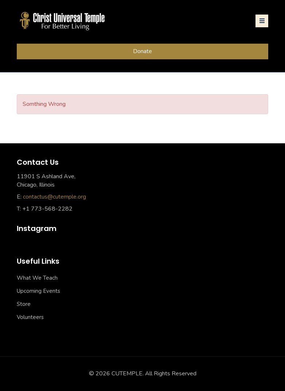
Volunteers (30, 317)
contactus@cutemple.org (54, 197)
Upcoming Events (38, 291)
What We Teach (37, 278)
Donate (142, 51)
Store (24, 304)
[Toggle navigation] (261, 21)
